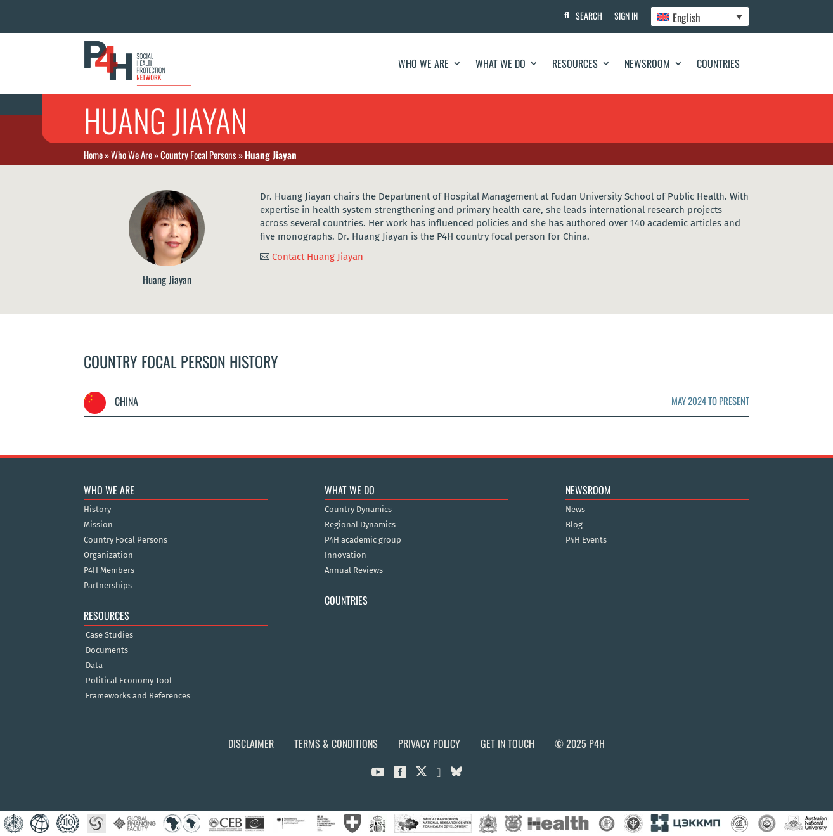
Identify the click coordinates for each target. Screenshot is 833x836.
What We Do (500, 63)
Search (588, 15)
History (97, 509)
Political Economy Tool (129, 680)
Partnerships (108, 585)
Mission (98, 524)
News (575, 509)
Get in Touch (507, 743)
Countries (718, 63)
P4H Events (586, 540)
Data (94, 665)
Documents (107, 650)
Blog (574, 524)
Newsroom (647, 63)
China (111, 401)
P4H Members (109, 570)
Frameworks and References (138, 695)
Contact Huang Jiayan (317, 256)
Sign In (626, 15)
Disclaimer (251, 743)
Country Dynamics (358, 509)
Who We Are (423, 63)
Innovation (345, 555)
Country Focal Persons (198, 155)
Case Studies (109, 635)
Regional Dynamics (360, 524)
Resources (575, 63)
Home (93, 155)
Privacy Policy (429, 743)
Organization (108, 555)
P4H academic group (363, 540)
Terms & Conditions (336, 743)
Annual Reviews (354, 570)
